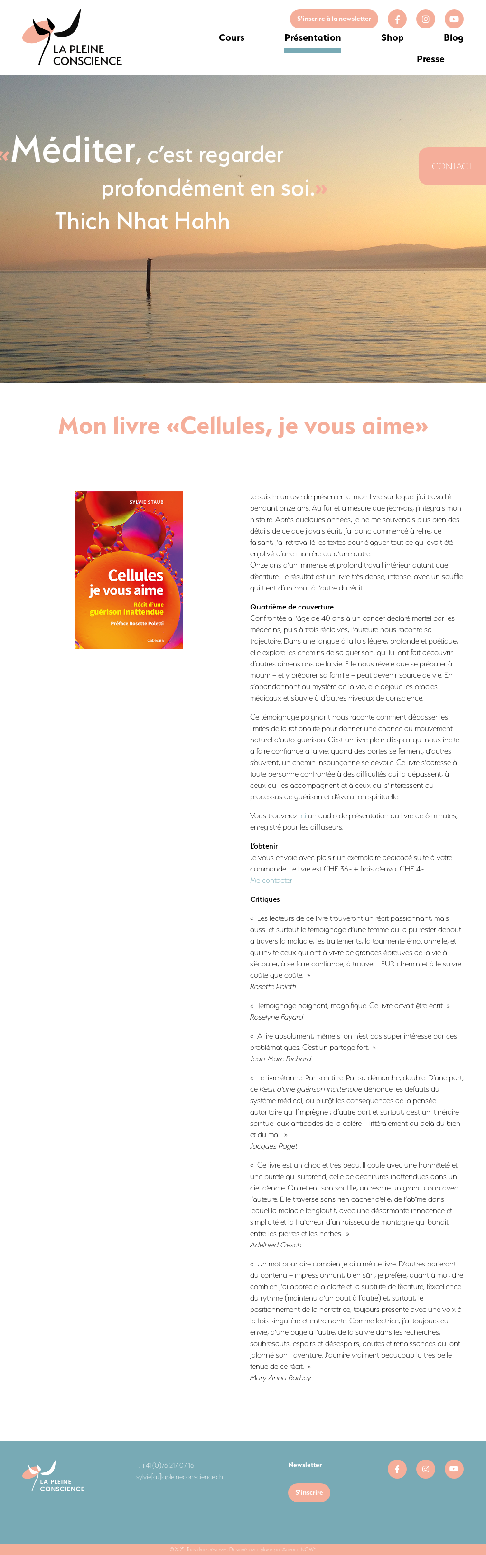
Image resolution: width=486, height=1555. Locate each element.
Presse (431, 59)
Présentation (312, 37)
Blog (454, 37)
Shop (392, 37)
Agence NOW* (299, 1549)
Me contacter (271, 880)
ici (302, 815)
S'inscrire (309, 1492)
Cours (231, 37)
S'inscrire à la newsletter (334, 18)
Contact (452, 166)
